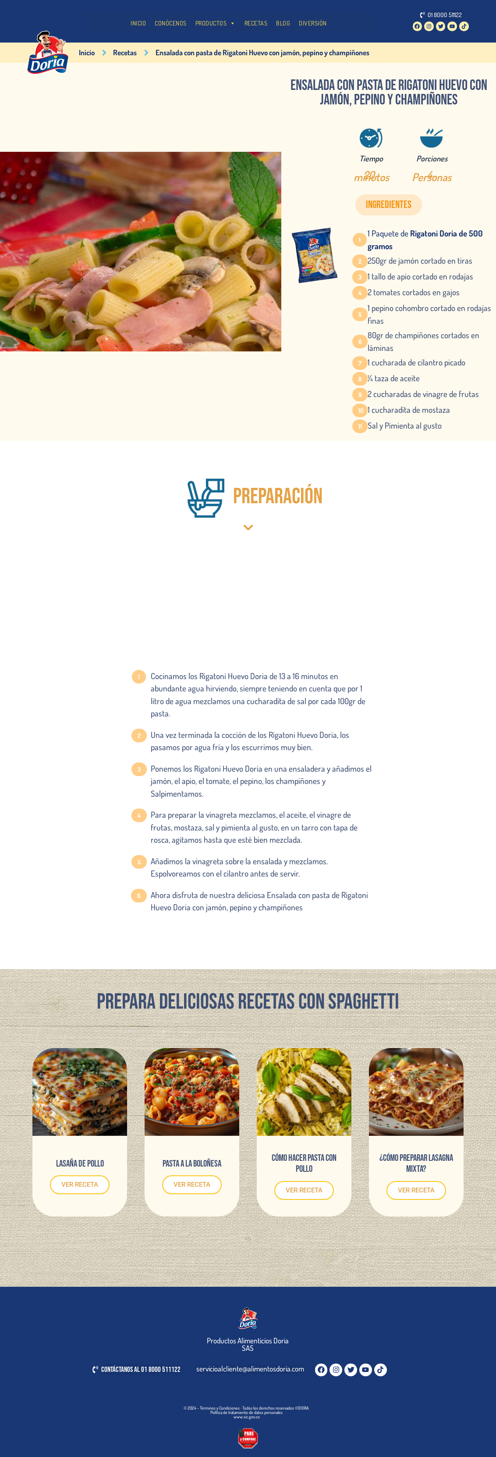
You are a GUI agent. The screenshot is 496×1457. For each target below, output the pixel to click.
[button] (388, 204)
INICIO (138, 23)
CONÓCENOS (171, 23)
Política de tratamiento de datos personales (246, 1412)
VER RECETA (79, 1185)
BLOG (283, 23)
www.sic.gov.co (247, 1416)
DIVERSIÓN (313, 23)
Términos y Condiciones (220, 1407)
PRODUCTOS (215, 23)
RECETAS (256, 23)
